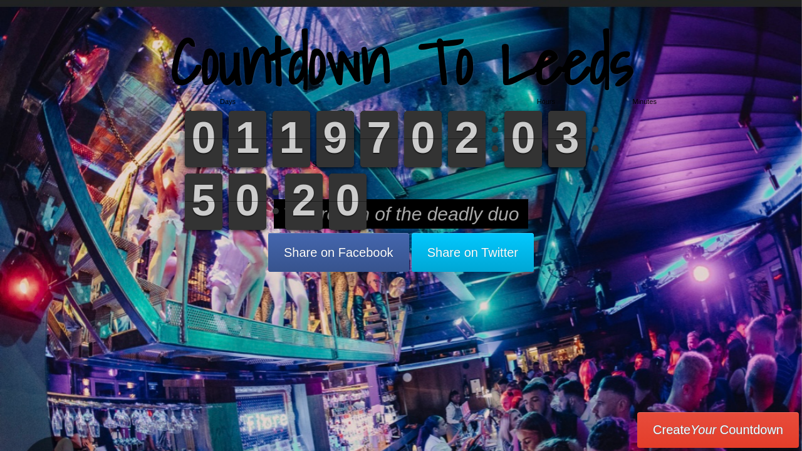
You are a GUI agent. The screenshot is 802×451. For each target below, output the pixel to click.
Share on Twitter (472, 252)
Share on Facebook (338, 252)
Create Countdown (718, 430)
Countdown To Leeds (401, 62)
